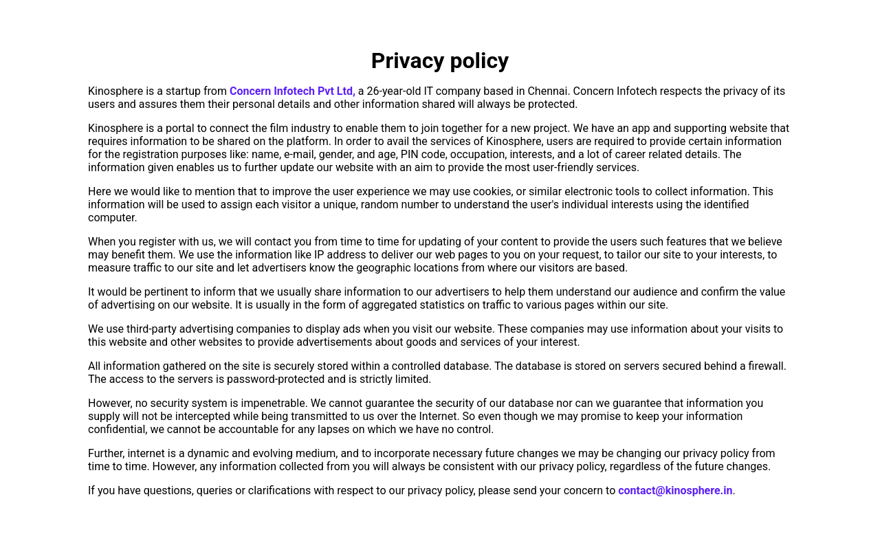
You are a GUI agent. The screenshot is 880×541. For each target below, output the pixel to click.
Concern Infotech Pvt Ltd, (292, 91)
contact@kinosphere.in (675, 490)
